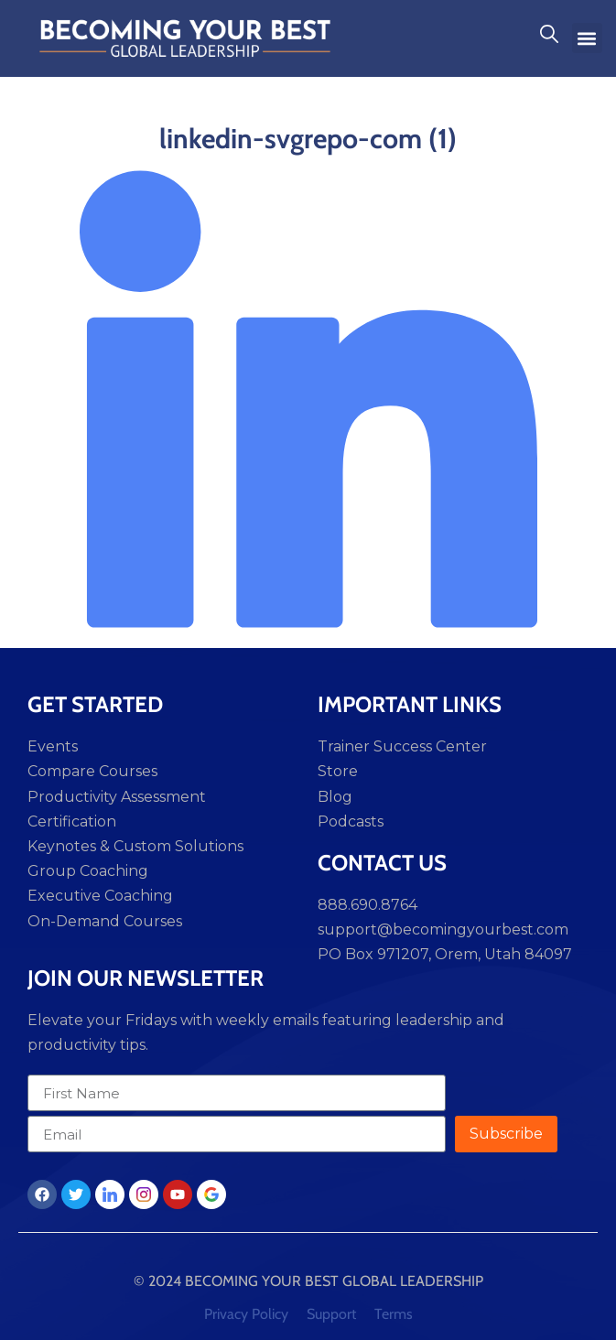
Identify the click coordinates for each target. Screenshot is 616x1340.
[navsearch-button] (549, 38)
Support (331, 1314)
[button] (587, 38)
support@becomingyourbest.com (443, 929)
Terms (393, 1314)
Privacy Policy (246, 1314)
